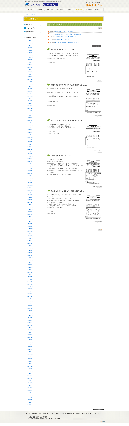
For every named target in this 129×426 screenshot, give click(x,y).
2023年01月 (30, 134)
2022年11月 (30, 139)
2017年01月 (30, 305)
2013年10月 (30, 399)
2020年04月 (30, 214)
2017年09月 (30, 286)
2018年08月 (30, 260)
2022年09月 (30, 144)
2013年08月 (30, 404)
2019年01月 (30, 248)
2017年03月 (30, 301)
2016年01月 (30, 334)
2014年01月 (30, 392)
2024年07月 (30, 91)
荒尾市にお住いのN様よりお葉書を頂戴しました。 (68, 34)
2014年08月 (30, 375)
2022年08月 (30, 146)
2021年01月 (30, 192)
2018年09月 (30, 257)
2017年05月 (30, 296)
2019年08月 (30, 233)
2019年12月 (30, 224)
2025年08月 (30, 60)
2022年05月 (30, 154)
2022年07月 (30, 149)
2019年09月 (30, 231)
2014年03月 (30, 387)
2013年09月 (30, 402)
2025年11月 (30, 52)
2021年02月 (30, 190)
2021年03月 (30, 187)
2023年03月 (30, 129)
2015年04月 (30, 356)
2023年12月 (30, 108)
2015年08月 (30, 346)
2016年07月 (30, 320)
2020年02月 (30, 219)
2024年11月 (30, 81)
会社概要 (40, 9)
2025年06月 (30, 64)
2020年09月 (30, 202)
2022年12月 (30, 137)
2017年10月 (30, 284)
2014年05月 (30, 383)
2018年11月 (30, 252)
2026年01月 (30, 47)
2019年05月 (30, 240)
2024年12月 (30, 79)
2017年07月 (30, 291)
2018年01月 (30, 277)
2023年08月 (30, 117)
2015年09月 (30, 344)
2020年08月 (30, 204)
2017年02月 (30, 303)
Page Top (99, 81)
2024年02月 (30, 103)
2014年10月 (30, 371)
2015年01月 (30, 363)
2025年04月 (30, 69)
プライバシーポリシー (97, 413)
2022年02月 (30, 161)
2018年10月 (30, 255)
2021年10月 (30, 170)
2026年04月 (30, 40)
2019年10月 (30, 228)
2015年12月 (30, 337)
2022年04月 (30, 156)
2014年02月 (30, 390)
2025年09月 (30, 57)
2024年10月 (30, 84)
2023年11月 (30, 110)
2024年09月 (30, 86)
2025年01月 (30, 76)
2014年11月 (30, 368)
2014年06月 (30, 380)
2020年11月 (30, 197)
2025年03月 (30, 72)
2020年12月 (30, 195)
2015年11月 (30, 339)
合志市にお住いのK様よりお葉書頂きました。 (67, 36)
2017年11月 (30, 281)
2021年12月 (30, 166)
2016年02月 (30, 332)
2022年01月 (30, 163)
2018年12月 (30, 250)
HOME (30, 9)
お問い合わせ (99, 9)
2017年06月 (30, 293)
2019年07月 (30, 236)
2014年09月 (30, 373)
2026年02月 (30, 45)
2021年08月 (30, 175)
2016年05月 (30, 325)
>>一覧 (96, 46)
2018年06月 (30, 264)
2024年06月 (30, 93)
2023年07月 (30, 120)
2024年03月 (30, 101)
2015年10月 (30, 342)
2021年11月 (30, 168)
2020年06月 (30, 209)
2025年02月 (30, 74)
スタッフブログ (31, 28)
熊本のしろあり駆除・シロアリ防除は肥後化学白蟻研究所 (41, 4)
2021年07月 (30, 178)
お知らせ (29, 25)
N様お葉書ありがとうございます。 (64, 31)
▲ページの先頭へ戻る (98, 409)
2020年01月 (30, 221)
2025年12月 (30, 50)
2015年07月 (30, 349)
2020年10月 (30, 199)
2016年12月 (30, 308)
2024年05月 (30, 96)
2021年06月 (30, 180)
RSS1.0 (103, 421)
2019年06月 (30, 238)
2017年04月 (30, 298)
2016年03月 (30, 330)
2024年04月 (30, 98)
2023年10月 (30, 113)
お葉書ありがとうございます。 (63, 39)
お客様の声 (79, 9)
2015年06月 (30, 351)
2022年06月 (30, 151)
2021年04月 (30, 185)
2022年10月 (30, 141)
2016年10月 (30, 313)
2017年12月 (30, 279)
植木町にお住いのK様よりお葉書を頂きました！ (67, 42)
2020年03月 (30, 216)
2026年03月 (30, 43)
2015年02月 (30, 361)
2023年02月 (30, 132)
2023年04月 (30, 127)
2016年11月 (30, 310)
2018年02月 (30, 274)
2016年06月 (30, 322)
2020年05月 (30, 211)
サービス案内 (50, 9)
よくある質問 (89, 9)
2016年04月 (30, 327)
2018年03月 (30, 272)
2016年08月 (30, 318)
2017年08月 (30, 289)
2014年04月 (30, 385)
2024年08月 (30, 88)
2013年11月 (30, 397)
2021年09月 (30, 173)
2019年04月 (30, 243)
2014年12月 (30, 366)
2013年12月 (30, 395)
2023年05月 (30, 125)
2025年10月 (30, 55)
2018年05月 (30, 267)
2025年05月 (30, 67)
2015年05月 (30, 354)
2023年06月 (30, 122)
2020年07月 (30, 207)
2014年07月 (30, 378)
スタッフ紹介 (59, 9)
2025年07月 (30, 62)
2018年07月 (30, 262)
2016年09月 (30, 315)
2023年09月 (30, 115)
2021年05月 (30, 183)
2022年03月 (30, 158)
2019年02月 (30, 245)
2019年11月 (30, 226)
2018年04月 (30, 269)
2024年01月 (30, 105)
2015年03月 (30, 359)
